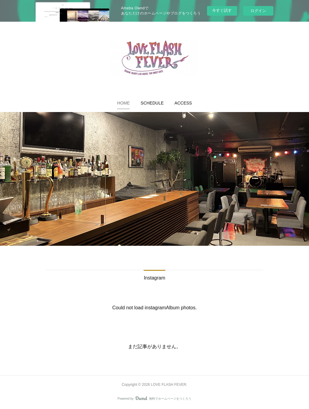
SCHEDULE (152, 103)
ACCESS (183, 103)
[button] (123, 103)
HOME (123, 103)
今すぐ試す (222, 10)
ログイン (258, 10)
